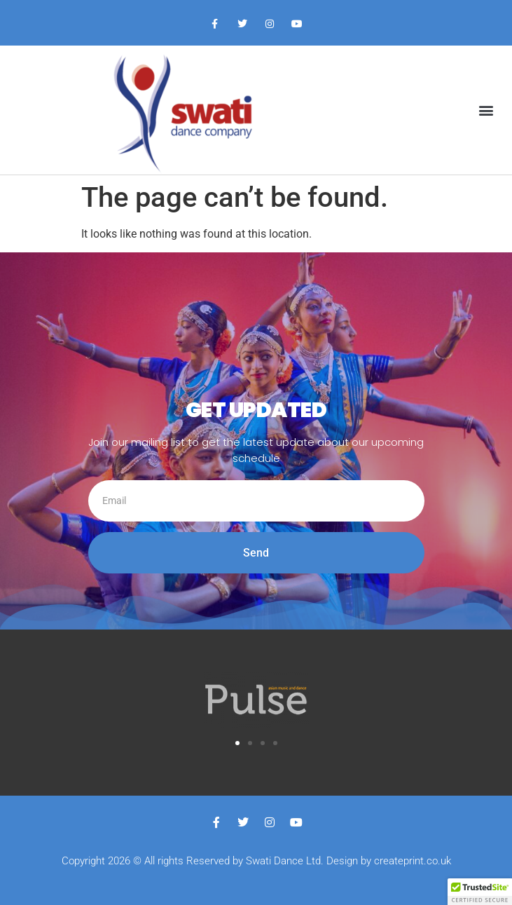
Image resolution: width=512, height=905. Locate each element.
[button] (486, 109)
